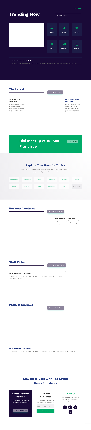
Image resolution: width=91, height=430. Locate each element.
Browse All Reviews (56, 308)
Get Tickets (72, 141)
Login (74, 8)
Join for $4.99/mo (20, 410)
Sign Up (80, 8)
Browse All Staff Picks (57, 265)
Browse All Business (56, 211)
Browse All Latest (55, 92)
